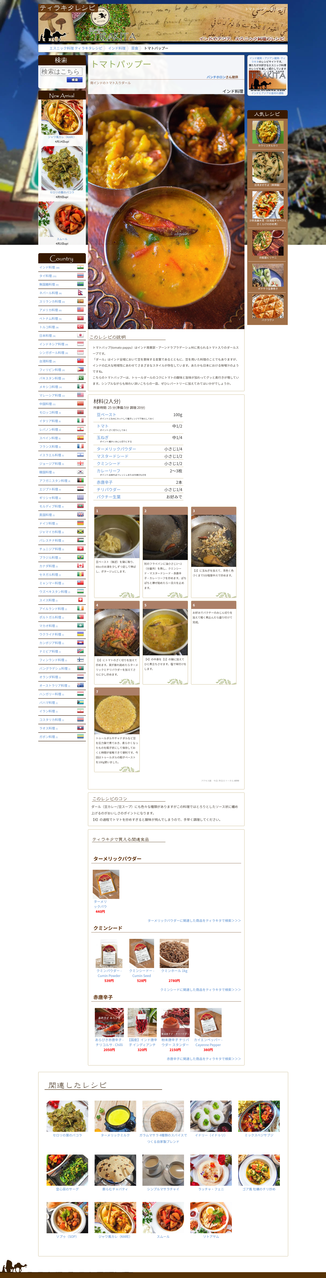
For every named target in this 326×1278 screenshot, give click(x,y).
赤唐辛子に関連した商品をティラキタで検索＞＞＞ (204, 1058)
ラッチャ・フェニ (211, 1173)
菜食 (134, 48)
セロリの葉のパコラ (62, 190)
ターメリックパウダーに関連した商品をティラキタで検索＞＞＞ (194, 920)
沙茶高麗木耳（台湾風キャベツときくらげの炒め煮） (268, 221)
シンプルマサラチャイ (163, 1173)
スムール (62, 237)
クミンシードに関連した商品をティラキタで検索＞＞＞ (200, 989)
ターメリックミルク (115, 1119)
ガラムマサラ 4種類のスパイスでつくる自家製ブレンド (163, 1122)
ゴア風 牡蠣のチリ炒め (259, 1173)
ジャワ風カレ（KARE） (62, 135)
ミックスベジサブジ (259, 1119)
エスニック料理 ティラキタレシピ (75, 48)
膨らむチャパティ (115, 1173)
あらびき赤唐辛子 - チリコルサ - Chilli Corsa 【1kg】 (109, 1044)
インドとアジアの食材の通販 (267, 91)
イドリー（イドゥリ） (211, 1119)
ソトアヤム (211, 1220)
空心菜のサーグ (67, 1173)
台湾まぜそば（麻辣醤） (268, 183)
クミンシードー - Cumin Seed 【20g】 (141, 975)
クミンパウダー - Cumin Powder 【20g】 (109, 975)
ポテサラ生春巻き (268, 287)
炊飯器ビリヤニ (268, 256)
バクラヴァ (268, 318)
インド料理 (117, 48)
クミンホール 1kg (174, 970)
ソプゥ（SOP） (67, 1220)
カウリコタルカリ (268, 144)
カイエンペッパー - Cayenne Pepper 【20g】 (208, 1044)
